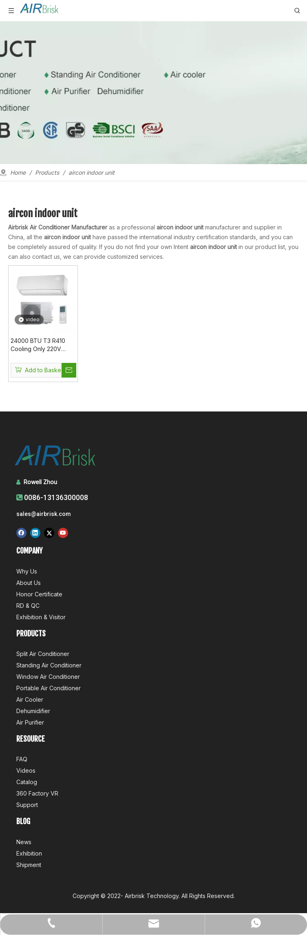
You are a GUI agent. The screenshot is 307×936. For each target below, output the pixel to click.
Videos (25, 770)
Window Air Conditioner (48, 676)
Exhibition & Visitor (41, 617)
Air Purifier (30, 722)
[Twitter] (49, 533)
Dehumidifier (33, 710)
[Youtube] (63, 533)
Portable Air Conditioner (48, 688)
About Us (28, 582)
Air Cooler (29, 699)
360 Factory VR (37, 793)
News (23, 841)
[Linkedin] (35, 533)
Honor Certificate (39, 594)
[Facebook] (21, 533)
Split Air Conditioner (42, 653)
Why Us (26, 571)
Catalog (26, 781)
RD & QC (28, 605)
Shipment (28, 864)
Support (27, 804)
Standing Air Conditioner (49, 665)
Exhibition (29, 853)
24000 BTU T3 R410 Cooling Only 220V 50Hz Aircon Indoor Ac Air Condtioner (41, 345)
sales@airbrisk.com (43, 514)
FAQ (21, 759)
